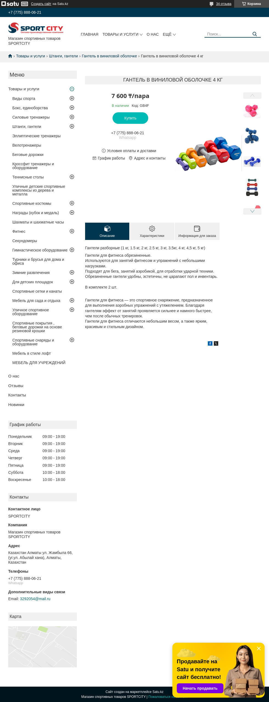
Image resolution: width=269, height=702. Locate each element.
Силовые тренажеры (31, 117)
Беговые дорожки (27, 154)
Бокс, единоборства (30, 108)
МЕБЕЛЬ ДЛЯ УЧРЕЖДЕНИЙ (38, 362)
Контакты (17, 395)
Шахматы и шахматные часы (38, 222)
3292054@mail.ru (35, 599)
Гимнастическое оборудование (40, 250)
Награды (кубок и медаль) (35, 213)
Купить (130, 118)
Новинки (16, 404)
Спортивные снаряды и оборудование (33, 342)
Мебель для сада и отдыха (36, 300)
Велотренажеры (26, 145)
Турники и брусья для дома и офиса (38, 261)
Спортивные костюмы (31, 203)
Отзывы (15, 385)
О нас (153, 34)
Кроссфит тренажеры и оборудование (33, 166)
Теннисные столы (28, 177)
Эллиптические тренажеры (36, 136)
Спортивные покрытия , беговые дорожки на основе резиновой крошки (37, 327)
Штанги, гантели (63, 56)
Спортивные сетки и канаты (37, 291)
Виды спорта (23, 98)
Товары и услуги (120, 34)
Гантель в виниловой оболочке (109, 56)
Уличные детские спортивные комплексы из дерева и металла (38, 190)
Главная (89, 34)
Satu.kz (157, 692)
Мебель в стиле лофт (31, 353)
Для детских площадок (32, 282)
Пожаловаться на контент (168, 697)
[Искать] (254, 34)
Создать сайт (41, 4)
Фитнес (18, 231)
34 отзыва (223, 4)
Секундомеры (24, 241)
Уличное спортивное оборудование (30, 312)
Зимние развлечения (31, 272)
